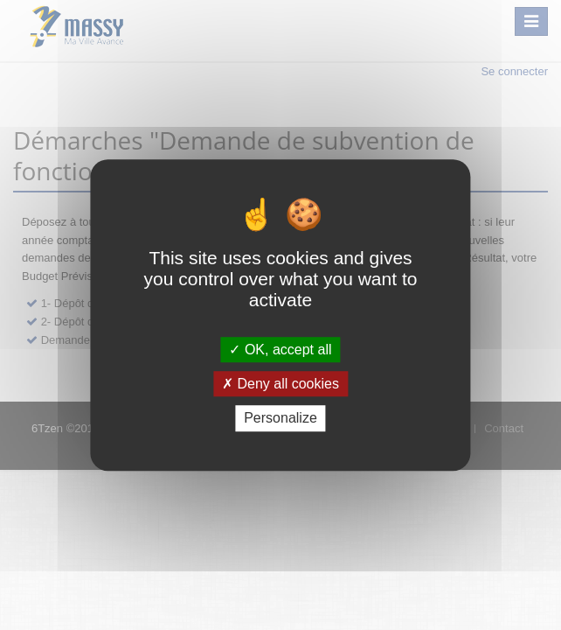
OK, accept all (280, 349)
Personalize (280, 418)
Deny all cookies (280, 383)
